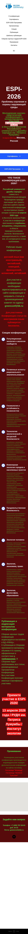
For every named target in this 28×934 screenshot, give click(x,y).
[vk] (14, 837)
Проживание (14, 42)
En (14, 51)
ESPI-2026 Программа (14, 22)
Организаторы (14, 26)
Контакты (14, 45)
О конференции (14, 16)
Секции (14, 29)
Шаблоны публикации (14, 35)
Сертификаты (14, 19)
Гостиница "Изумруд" (14, 770)
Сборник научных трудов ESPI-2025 (14, 39)
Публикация (14, 32)
